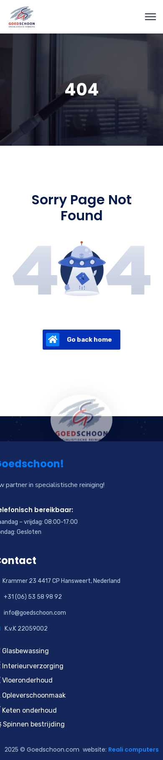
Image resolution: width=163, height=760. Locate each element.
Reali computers (133, 749)
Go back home (79, 339)
